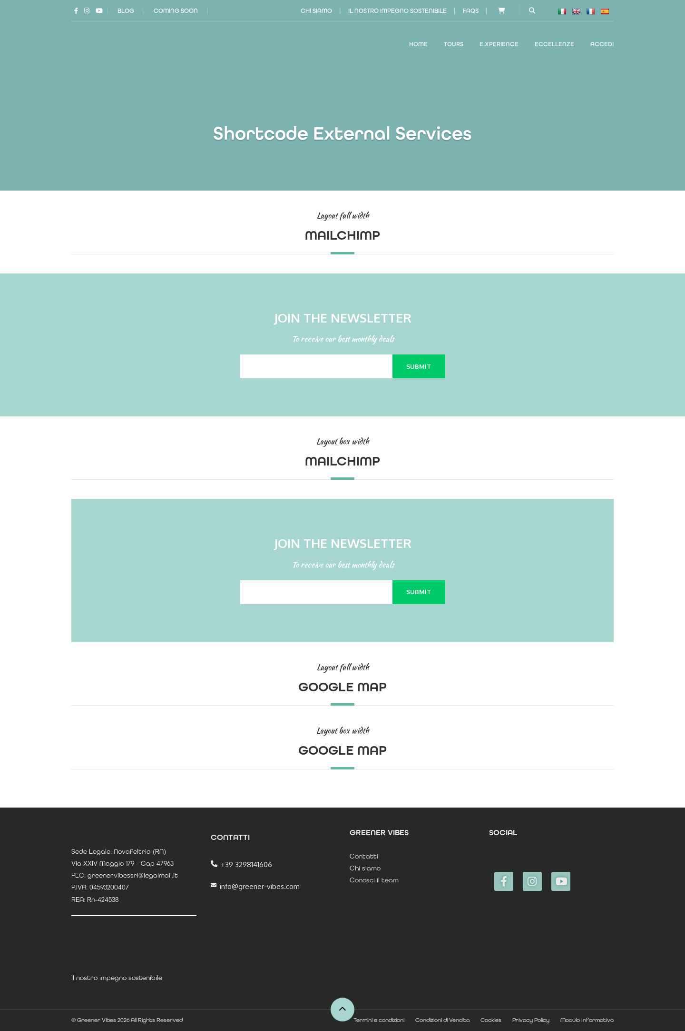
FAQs (471, 10)
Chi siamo (316, 10)
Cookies (490, 1020)
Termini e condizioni (378, 1020)
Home (418, 44)
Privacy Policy (530, 1020)
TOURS (453, 44)
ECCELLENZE (554, 44)
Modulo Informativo (587, 1020)
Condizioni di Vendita (442, 1020)
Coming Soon (176, 10)
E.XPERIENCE (499, 44)
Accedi (602, 44)
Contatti (364, 856)
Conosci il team (374, 880)
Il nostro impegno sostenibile (397, 10)
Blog (125, 10)
